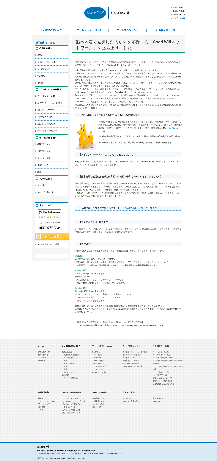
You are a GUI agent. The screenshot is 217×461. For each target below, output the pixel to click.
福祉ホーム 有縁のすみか (163, 381)
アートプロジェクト (127, 30)
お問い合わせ (43, 355)
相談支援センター (44, 144)
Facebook (156, 401)
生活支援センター (44, 151)
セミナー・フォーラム (46, 62)
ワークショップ (43, 69)
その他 (40, 83)
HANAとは (96, 352)
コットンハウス (43, 158)
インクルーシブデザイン (47, 110)
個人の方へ (41, 185)
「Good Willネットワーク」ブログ (139, 208)
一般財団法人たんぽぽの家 (132, 366)
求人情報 (41, 76)
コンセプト (98, 355)
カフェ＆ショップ (99, 366)
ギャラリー (96, 364)
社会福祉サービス (166, 30)
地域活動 (65, 375)
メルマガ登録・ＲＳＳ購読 (48, 244)
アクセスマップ (44, 352)
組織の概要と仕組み (71, 355)
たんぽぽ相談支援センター (163, 358)
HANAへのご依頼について (102, 372)
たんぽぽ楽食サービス (161, 372)
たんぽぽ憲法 (69, 358)
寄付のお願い (158, 398)
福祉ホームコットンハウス (163, 378)
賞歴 (65, 369)
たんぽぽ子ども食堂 (160, 375)
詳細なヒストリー (70, 372)
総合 (39, 172)
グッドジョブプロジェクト (48, 131)
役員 (65, 361)
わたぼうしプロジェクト (47, 124)
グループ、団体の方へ (46, 192)
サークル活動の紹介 (71, 378)
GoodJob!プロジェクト (131, 364)
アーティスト (97, 369)
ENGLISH (41, 361)
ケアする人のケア (44, 117)
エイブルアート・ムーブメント (50, 103)
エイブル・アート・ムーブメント (135, 352)
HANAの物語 (99, 361)
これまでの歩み (68, 364)
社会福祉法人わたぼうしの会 (163, 384)
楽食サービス (42, 165)
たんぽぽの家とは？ (51, 30)
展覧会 (40, 55)
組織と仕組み (67, 352)
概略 (65, 366)
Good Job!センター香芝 (161, 355)
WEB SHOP (42, 358)
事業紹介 (97, 358)
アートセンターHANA (89, 30)
